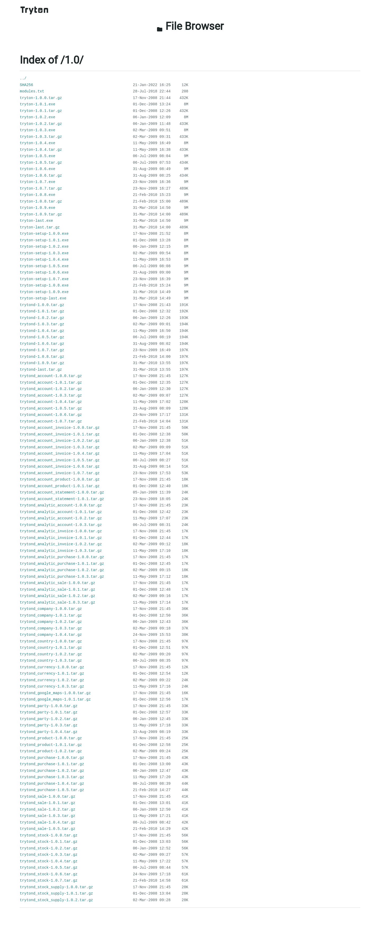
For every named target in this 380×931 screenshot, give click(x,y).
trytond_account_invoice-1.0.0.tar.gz (59, 428)
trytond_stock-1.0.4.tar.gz (48, 861)
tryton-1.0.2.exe (37, 117)
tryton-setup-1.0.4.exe (44, 259)
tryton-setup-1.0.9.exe (44, 292)
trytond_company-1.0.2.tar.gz (51, 622)
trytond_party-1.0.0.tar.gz (48, 706)
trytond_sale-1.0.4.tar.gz (47, 822)
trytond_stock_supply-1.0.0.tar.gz (56, 887)
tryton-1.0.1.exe (37, 104)
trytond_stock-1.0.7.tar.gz (48, 880)
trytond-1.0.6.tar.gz (42, 344)
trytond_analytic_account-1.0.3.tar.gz (61, 525)
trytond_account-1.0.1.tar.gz (51, 382)
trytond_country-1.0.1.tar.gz (51, 648)
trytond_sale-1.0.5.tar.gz (47, 829)
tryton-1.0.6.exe (37, 169)
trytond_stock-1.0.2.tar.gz (48, 848)
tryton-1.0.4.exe (37, 143)
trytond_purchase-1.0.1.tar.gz (52, 764)
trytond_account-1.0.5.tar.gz (51, 408)
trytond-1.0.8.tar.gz (42, 357)
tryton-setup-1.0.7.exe (44, 279)
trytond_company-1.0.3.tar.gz (51, 628)
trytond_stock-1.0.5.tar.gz (48, 868)
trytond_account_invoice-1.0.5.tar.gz (59, 460)
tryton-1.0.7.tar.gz (41, 188)
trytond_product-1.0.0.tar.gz (51, 738)
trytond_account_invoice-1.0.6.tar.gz (59, 466)
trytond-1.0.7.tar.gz (42, 350)
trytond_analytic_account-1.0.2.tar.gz (61, 518)
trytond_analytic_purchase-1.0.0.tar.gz (62, 557)
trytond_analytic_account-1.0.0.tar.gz (61, 505)
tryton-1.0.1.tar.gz (41, 111)
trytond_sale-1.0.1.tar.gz (47, 803)
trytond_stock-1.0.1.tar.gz (48, 842)
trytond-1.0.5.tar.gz (42, 337)
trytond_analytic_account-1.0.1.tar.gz (61, 512)
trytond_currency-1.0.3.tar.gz (52, 686)
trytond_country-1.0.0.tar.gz (51, 641)
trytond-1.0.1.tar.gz (42, 311)
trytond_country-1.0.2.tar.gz (51, 654)
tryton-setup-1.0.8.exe (44, 285)
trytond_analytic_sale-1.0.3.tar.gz (57, 602)
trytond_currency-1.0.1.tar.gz (52, 673)
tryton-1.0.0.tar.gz (41, 98)
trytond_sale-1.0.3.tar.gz (47, 816)
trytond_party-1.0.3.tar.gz (48, 725)
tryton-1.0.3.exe (37, 130)
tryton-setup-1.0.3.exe (44, 253)
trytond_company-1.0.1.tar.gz (51, 615)
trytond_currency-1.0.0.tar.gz (52, 667)
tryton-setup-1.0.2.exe (44, 246)
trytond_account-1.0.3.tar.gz (51, 395)
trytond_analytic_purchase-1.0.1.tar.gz (62, 564)
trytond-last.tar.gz (41, 370)
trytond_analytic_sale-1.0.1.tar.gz (57, 589)
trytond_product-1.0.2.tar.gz (51, 751)
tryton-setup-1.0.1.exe (44, 240)
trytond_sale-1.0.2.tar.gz (47, 809)
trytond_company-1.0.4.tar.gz (51, 635)
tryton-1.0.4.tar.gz (41, 150)
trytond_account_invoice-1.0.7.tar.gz (59, 473)
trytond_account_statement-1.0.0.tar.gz (62, 492)
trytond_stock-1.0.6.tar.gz (48, 874)
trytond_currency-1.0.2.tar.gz (52, 680)
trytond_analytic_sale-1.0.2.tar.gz (57, 596)
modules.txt (32, 91)
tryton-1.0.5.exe (37, 156)
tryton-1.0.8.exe (37, 195)
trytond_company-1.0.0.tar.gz (51, 609)
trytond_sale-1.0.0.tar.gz (47, 796)
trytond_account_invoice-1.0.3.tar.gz (59, 447)
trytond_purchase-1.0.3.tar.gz (52, 777)
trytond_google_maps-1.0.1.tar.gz (55, 699)
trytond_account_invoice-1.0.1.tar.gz (59, 434)
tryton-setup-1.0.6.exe (44, 272)
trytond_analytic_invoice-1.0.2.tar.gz (61, 544)
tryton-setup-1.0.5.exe (44, 266)
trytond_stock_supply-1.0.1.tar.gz (56, 893)
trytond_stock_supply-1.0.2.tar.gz (56, 900)
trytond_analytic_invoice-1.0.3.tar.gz (61, 551)
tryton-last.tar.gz (40, 227)
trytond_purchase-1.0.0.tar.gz (52, 758)
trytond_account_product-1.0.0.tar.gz (59, 479)
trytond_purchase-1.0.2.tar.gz (52, 771)
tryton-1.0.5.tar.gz (41, 163)
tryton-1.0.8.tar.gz (41, 201)
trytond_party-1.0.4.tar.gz (48, 732)
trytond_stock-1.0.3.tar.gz (48, 855)
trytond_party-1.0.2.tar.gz (48, 719)
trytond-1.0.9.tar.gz (42, 363)
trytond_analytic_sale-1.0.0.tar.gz (57, 583)
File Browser (190, 26)
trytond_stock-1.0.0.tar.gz (48, 835)
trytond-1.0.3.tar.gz (42, 324)
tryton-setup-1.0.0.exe (44, 234)
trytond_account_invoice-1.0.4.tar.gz (59, 454)
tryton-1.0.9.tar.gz (41, 214)
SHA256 (26, 85)
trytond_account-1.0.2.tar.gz (51, 389)
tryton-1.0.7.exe (37, 182)
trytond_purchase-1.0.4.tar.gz (52, 784)
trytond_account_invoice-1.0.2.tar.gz (59, 441)
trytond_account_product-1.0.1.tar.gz (59, 486)
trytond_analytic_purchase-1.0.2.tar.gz (62, 570)
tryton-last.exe (36, 221)
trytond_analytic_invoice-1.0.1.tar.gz (61, 538)
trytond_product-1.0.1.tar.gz (51, 745)
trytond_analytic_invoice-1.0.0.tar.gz (61, 531)
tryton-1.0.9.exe (37, 208)
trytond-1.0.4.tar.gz (42, 331)
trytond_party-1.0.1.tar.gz (48, 712)
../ (23, 78)
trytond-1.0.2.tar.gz (42, 318)
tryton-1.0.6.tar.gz (41, 175)
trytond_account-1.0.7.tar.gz (51, 421)
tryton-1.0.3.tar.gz (41, 137)
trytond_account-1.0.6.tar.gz (51, 415)
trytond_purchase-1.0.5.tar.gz (52, 790)
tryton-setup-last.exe (43, 298)
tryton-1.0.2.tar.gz (41, 124)
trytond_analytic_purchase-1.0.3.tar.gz (62, 577)
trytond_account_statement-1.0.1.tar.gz (62, 499)
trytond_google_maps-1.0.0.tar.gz (55, 693)
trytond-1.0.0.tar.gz (42, 305)
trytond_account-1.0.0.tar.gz (51, 376)
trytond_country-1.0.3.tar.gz (51, 661)
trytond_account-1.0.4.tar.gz (51, 402)
